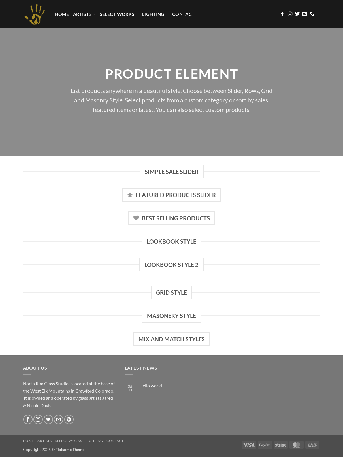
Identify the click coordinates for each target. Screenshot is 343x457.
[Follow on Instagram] (290, 14)
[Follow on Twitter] (297, 14)
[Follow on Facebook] (282, 14)
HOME (62, 14)
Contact (183, 14)
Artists (84, 14)
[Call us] (312, 14)
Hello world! (151, 385)
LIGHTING (155, 14)
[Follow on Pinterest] (69, 419)
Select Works (119, 14)
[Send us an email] (304, 14)
